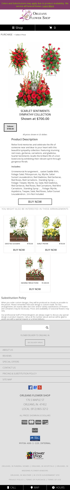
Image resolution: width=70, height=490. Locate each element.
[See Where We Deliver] (35, 342)
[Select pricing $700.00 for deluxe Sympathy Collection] (10, 127)
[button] (35, 438)
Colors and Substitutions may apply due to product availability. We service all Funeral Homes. (35, 5)
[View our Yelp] (40, 388)
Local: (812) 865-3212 (35, 409)
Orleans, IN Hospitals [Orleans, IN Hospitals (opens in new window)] (43, 466)
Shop (17, 27)
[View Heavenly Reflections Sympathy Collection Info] (35, 268)
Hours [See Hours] (58, 487)
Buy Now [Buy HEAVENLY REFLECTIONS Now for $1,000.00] (35, 289)
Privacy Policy (16, 479)
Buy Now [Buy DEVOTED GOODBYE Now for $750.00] (19, 249)
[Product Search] (35, 327)
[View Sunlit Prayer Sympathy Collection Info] (51, 229)
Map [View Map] (35, 487)
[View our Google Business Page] (35, 388)
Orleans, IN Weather (20, 475)
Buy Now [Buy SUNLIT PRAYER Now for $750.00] (51, 249)
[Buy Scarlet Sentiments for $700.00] (35, 202)
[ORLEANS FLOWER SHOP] (35, 21)
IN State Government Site (47, 475)
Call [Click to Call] (11, 487)
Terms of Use (54, 479)
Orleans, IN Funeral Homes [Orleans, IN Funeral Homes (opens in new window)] (16, 466)
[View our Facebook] (30, 388)
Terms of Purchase (35, 479)
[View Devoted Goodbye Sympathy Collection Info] (19, 229)
